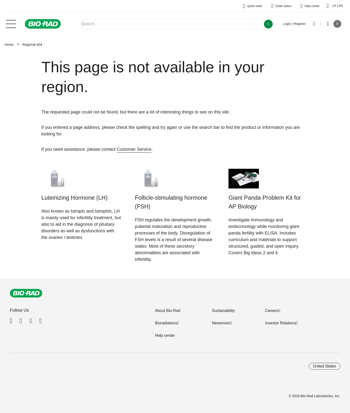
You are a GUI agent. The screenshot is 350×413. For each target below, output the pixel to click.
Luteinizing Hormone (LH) (74, 197)
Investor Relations (280, 323)
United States (324, 366)
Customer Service (134, 149)
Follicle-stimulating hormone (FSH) (171, 202)
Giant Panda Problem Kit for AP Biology (264, 202)
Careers (272, 311)
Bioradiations (166, 323)
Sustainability (223, 311)
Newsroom (221, 323)
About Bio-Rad (167, 311)
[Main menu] (11, 23)
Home (9, 45)
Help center (165, 335)
